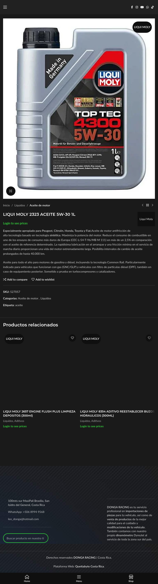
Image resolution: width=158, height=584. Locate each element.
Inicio (6, 205)
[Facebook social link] (131, 7)
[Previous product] (142, 205)
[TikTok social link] (152, 7)
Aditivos (19, 421)
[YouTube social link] (142, 7)
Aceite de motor (40, 205)
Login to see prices (15, 223)
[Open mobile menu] (5, 7)
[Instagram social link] (136, 7)
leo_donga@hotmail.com (23, 519)
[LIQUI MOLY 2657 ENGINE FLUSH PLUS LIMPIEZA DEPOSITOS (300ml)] (40, 370)
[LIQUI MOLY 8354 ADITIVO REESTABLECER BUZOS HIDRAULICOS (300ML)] (117, 370)
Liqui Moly (146, 219)
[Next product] (152, 205)
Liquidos (19, 205)
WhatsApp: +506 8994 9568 (26, 512)
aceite (19, 305)
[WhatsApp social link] (147, 7)
